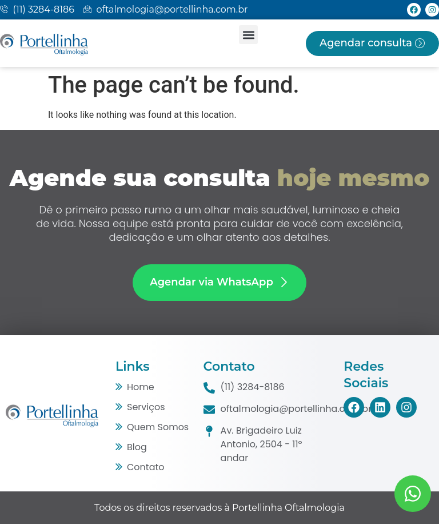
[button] (248, 34)
